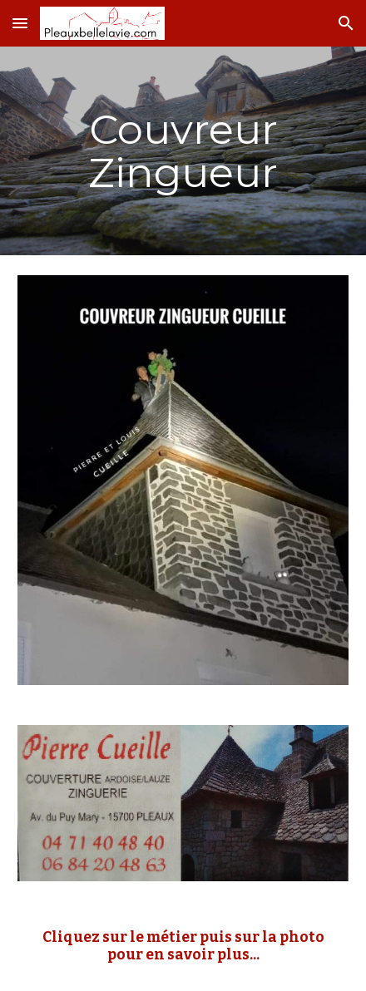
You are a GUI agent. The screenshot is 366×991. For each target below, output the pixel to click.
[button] (20, 23)
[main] (183, 151)
